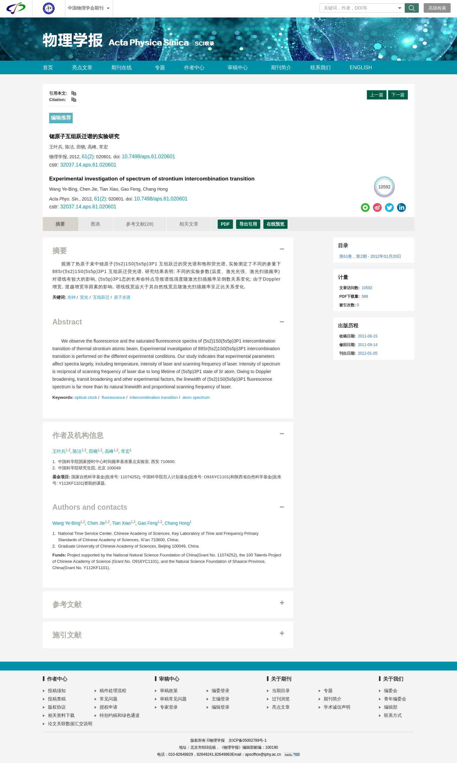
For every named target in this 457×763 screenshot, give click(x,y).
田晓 (93, 451)
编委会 (388, 691)
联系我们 (320, 67)
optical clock (86, 397)
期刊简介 (281, 67)
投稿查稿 (54, 699)
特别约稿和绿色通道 (117, 716)
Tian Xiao (121, 523)
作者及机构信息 (77, 435)
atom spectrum (196, 397)
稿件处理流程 (110, 691)
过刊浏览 (278, 699)
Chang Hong (177, 523)
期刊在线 (123, 67)
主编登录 (218, 699)
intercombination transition (154, 397)
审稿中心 (240, 67)
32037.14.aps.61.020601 (88, 164)
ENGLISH (361, 67)
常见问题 (106, 699)
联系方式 (390, 716)
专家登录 (166, 708)
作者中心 (196, 67)
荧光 (84, 297)
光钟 (71, 297)
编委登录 (218, 691)
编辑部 (388, 708)
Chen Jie (96, 523)
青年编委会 (392, 699)
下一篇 (398, 94)
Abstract (67, 322)
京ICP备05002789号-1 (247, 740)
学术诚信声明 (334, 708)
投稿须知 (54, 691)
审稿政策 (166, 691)
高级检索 (437, 7)
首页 (48, 67)
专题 (160, 67)
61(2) (88, 156)
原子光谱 (122, 297)
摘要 (60, 224)
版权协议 (54, 708)
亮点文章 (82, 67)
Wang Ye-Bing (66, 523)
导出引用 (248, 224)
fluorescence (113, 397)
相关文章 (188, 224)
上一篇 (376, 94)
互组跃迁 (101, 297)
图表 (95, 224)
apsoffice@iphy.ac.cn (263, 754)
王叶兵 (59, 451)
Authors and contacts (89, 507)
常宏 (125, 451)
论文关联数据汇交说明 (67, 724)
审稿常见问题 (171, 699)
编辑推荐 (61, 117)
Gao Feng (147, 523)
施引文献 (67, 635)
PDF (225, 224)
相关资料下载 (59, 716)
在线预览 (275, 224)
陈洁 (77, 451)
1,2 (68, 450)
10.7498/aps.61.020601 (148, 156)
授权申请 (106, 708)
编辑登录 (218, 708)
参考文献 (140, 224)
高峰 (109, 451)
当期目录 (278, 691)
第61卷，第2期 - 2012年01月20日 (370, 256)
